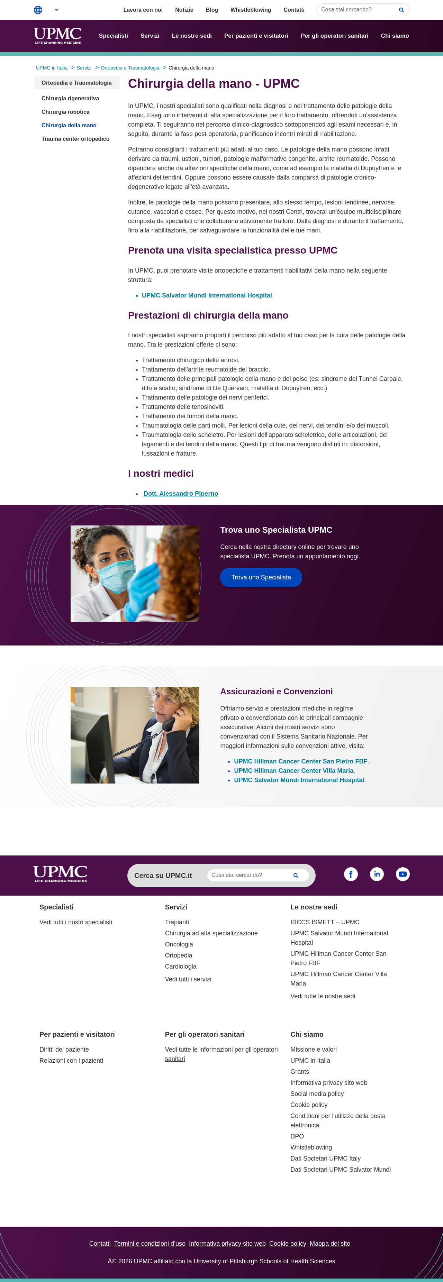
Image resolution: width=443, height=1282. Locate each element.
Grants (299, 1071)
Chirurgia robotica (66, 112)
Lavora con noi (143, 10)
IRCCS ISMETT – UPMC (325, 922)
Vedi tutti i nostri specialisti (75, 922)
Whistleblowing (250, 10)
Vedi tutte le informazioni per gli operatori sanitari (221, 1054)
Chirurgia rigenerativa (70, 98)
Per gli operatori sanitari (335, 36)
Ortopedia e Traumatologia (77, 83)
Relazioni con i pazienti (71, 1060)
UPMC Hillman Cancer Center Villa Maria (293, 770)
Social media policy (317, 1093)
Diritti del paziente (64, 1049)
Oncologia (179, 944)
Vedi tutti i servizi (188, 979)
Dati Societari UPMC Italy (325, 1158)
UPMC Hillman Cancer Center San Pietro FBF (300, 761)
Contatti (294, 10)
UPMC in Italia (310, 1060)
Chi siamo (395, 36)
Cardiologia (181, 966)
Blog (212, 10)
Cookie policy (308, 1104)
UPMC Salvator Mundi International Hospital (207, 295)
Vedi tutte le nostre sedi (322, 996)
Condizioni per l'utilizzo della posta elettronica (338, 1120)
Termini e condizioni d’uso (150, 1243)
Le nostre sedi (192, 36)
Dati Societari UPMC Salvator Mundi (340, 1169)
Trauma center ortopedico (76, 139)
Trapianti (177, 922)
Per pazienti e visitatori (256, 36)
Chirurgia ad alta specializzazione (211, 933)
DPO (297, 1136)
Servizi (150, 36)
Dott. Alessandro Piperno (181, 493)
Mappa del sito (330, 1243)
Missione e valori (313, 1049)
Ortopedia (178, 955)
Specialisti (113, 36)
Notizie (184, 10)
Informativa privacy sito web (328, 1082)
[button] (52, 9)
